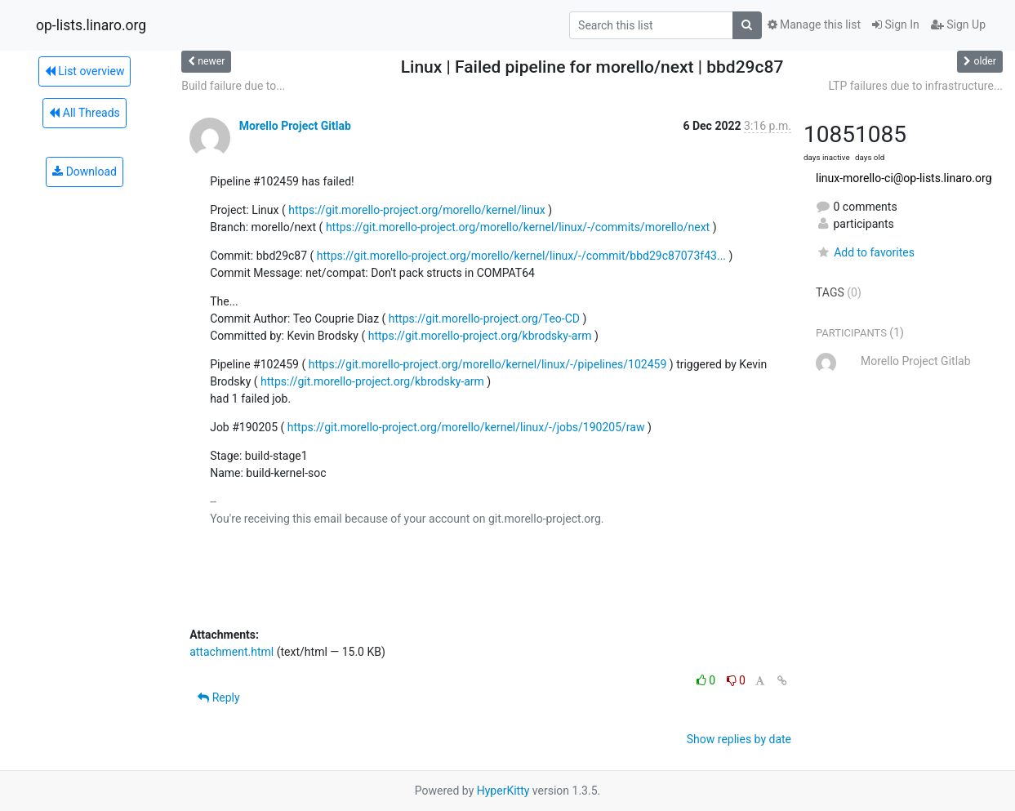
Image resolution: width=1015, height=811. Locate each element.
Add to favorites (865, 252)
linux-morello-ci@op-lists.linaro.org (903, 178)
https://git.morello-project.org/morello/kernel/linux (416, 209)
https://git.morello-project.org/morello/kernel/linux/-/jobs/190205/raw (466, 427)
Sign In (895, 24)
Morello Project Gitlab (295, 125)
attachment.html (231, 651)
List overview (85, 71)
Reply (218, 697)
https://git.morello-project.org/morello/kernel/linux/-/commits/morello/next (518, 227)
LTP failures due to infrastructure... (915, 85)
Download (84, 171)
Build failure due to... (233, 85)
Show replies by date (739, 739)
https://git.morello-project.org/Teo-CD (484, 318)
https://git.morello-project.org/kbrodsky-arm (480, 335)
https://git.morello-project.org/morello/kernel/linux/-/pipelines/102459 (488, 364)
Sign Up (958, 24)
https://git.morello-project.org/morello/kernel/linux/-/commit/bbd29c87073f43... (521, 255)
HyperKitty (503, 790)
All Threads (84, 112)
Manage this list (814, 24)
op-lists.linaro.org (91, 25)
